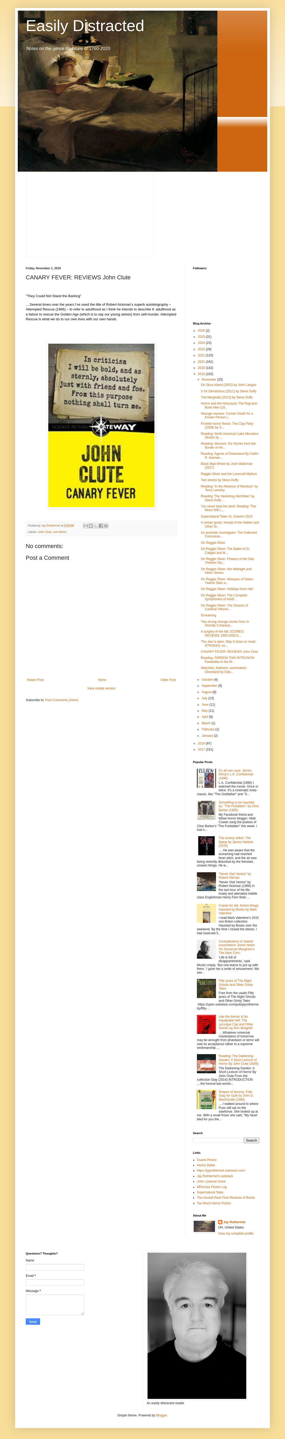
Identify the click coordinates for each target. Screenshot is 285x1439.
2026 (202, 331)
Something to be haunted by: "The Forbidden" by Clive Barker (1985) (239, 806)
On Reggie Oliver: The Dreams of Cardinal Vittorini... (224, 607)
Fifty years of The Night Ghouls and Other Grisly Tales (236, 984)
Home (102, 680)
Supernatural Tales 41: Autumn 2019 (226, 516)
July (205, 698)
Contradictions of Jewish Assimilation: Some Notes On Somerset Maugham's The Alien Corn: (237, 947)
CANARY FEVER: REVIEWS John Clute (229, 652)
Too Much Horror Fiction (214, 1203)
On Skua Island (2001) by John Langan (228, 385)
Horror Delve (206, 1165)
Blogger (161, 1415)
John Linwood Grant (211, 1181)
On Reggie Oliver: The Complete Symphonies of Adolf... (224, 597)
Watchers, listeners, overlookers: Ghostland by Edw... (224, 670)
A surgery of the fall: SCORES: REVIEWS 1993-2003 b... (222, 633)
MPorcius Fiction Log (212, 1187)
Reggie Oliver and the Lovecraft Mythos (229, 474)
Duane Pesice (207, 1160)
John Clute (45, 531)
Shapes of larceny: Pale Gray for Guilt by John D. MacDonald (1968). (236, 1095)
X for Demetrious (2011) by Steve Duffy (228, 391)
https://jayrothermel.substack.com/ (221, 1170)
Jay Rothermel (234, 1222)
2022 (202, 355)
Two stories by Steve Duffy (220, 480)
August (207, 692)
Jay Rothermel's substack (215, 1176)
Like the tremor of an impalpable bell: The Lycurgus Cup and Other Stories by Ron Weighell (236, 1022)
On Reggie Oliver (213, 543)
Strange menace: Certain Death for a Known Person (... (227, 415)
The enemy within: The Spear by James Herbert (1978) (236, 842)
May (205, 711)
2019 (202, 374)
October (208, 679)
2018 (202, 743)
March (206, 723)
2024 (202, 343)
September (210, 686)
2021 (202, 362)
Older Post (168, 680)
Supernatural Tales (210, 1192)
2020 (202, 368)
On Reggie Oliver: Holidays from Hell (227, 589)
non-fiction (59, 531)
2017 (202, 749)
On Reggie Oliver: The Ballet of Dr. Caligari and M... (225, 550)
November (209, 379)
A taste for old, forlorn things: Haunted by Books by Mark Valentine (239, 909)
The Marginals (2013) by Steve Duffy (227, 397)
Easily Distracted (85, 26)
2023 (202, 349)
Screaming (208, 615)
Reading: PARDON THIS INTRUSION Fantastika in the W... (227, 659)
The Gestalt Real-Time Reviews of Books (226, 1198)
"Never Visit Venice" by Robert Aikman (235, 876)
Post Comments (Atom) (61, 700)
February (208, 729)
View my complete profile (235, 1233)
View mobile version (101, 688)
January (208, 736)
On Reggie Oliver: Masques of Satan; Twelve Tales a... (227, 581)
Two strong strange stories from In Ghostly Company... (225, 623)
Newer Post (35, 680)
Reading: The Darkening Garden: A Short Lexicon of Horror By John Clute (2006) (238, 1060)
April (205, 717)
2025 (202, 337)
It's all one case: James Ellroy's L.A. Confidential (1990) (236, 774)
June (205, 704)
